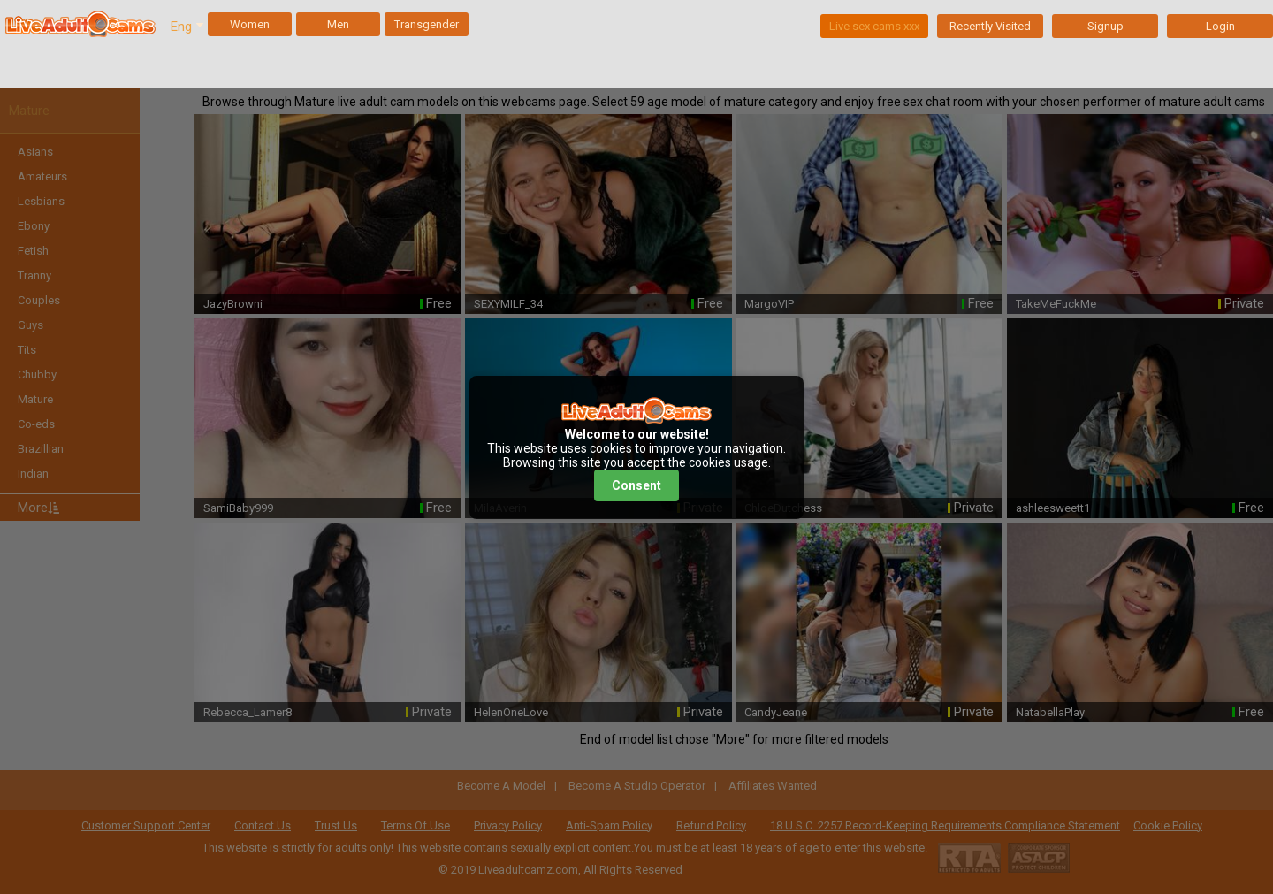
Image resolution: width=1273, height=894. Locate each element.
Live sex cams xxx (874, 26)
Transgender (426, 24)
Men (338, 24)
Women (250, 24)
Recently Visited (990, 26)
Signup (1105, 26)
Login (1220, 26)
